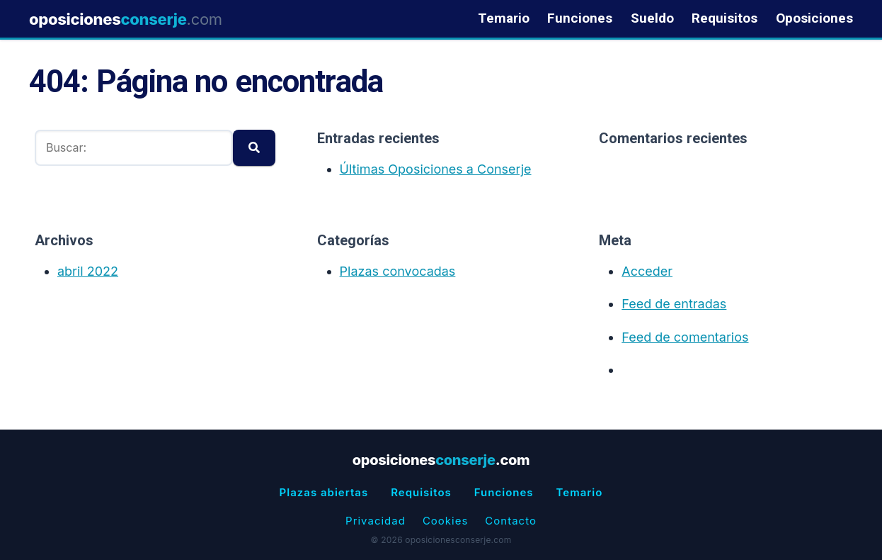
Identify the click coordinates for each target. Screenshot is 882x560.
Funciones (579, 18)
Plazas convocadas (398, 271)
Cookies (445, 520)
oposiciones (125, 19)
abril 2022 (87, 271)
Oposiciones (814, 18)
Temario (503, 18)
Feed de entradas (674, 303)
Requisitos (724, 18)
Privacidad (375, 520)
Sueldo (652, 18)
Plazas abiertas (324, 492)
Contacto (511, 520)
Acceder (647, 271)
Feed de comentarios (685, 337)
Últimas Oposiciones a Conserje (436, 169)
